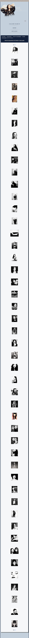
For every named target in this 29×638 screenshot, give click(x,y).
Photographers (17, 36)
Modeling (9, 36)
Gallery (4, 36)
